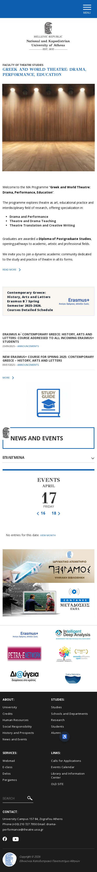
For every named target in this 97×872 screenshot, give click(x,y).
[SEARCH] (18, 799)
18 (56, 513)
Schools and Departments (69, 714)
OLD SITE (57, 784)
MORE (8, 377)
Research (58, 720)
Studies (56, 707)
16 (41, 513)
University (10, 707)
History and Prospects (18, 733)
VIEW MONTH (48, 535)
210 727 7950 (28, 824)
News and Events (15, 739)
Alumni (56, 733)
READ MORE (12, 269)
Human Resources (16, 720)
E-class (8, 767)
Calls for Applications (66, 761)
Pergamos (10, 780)
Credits (8, 714)
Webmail (9, 761)
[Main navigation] (87, 9)
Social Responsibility (17, 726)
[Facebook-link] (5, 839)
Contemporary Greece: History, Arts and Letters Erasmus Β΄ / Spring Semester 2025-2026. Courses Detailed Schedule (30, 301)
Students (57, 726)
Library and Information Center (68, 776)
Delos (7, 773)
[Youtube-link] (15, 839)
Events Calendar (63, 767)
